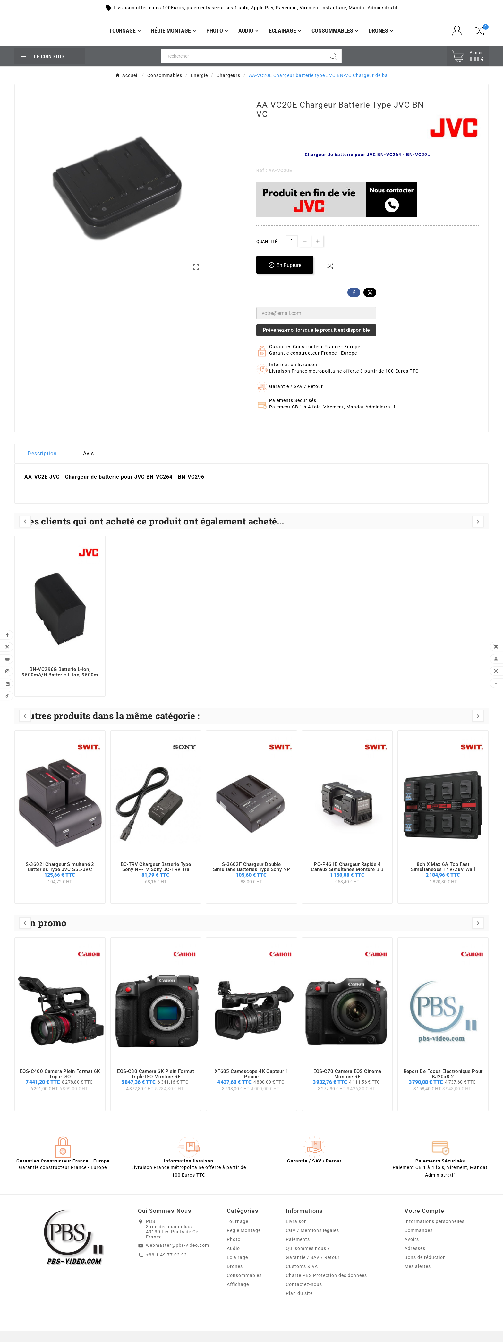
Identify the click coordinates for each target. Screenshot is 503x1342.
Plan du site (299, 1304)
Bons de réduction (425, 1268)
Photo (234, 1250)
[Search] (333, 67)
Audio (233, 1259)
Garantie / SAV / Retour (313, 1268)
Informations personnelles (435, 1232)
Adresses (415, 1259)
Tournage (237, 1232)
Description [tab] (42, 465)
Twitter (369, 303)
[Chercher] (243, 67)
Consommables (244, 1286)
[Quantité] (292, 252)
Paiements (298, 1250)
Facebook (353, 303)
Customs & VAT (303, 1277)
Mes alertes (418, 1277)
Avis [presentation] (88, 465)
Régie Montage (244, 1241)
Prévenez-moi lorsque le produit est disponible (316, 341)
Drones (235, 1277)
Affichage (238, 1295)
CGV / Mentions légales (312, 1241)
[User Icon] (459, 36)
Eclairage (237, 1268)
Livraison (296, 1232)
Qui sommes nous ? (308, 1259)
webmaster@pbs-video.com (177, 1256)
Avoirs (412, 1250)
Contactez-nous (304, 1295)
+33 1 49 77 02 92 (166, 1266)
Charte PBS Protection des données (326, 1286)
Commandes (419, 1241)
